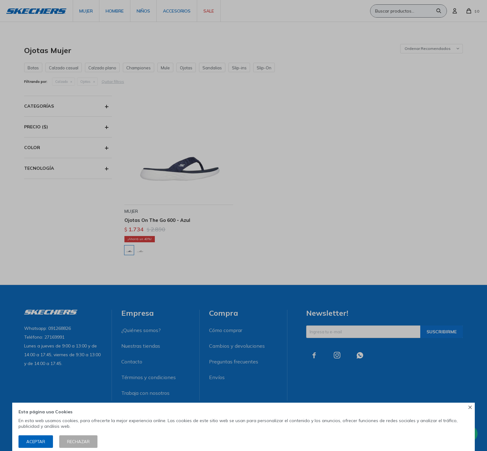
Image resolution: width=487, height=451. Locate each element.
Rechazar (78, 441)
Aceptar (35, 441)
